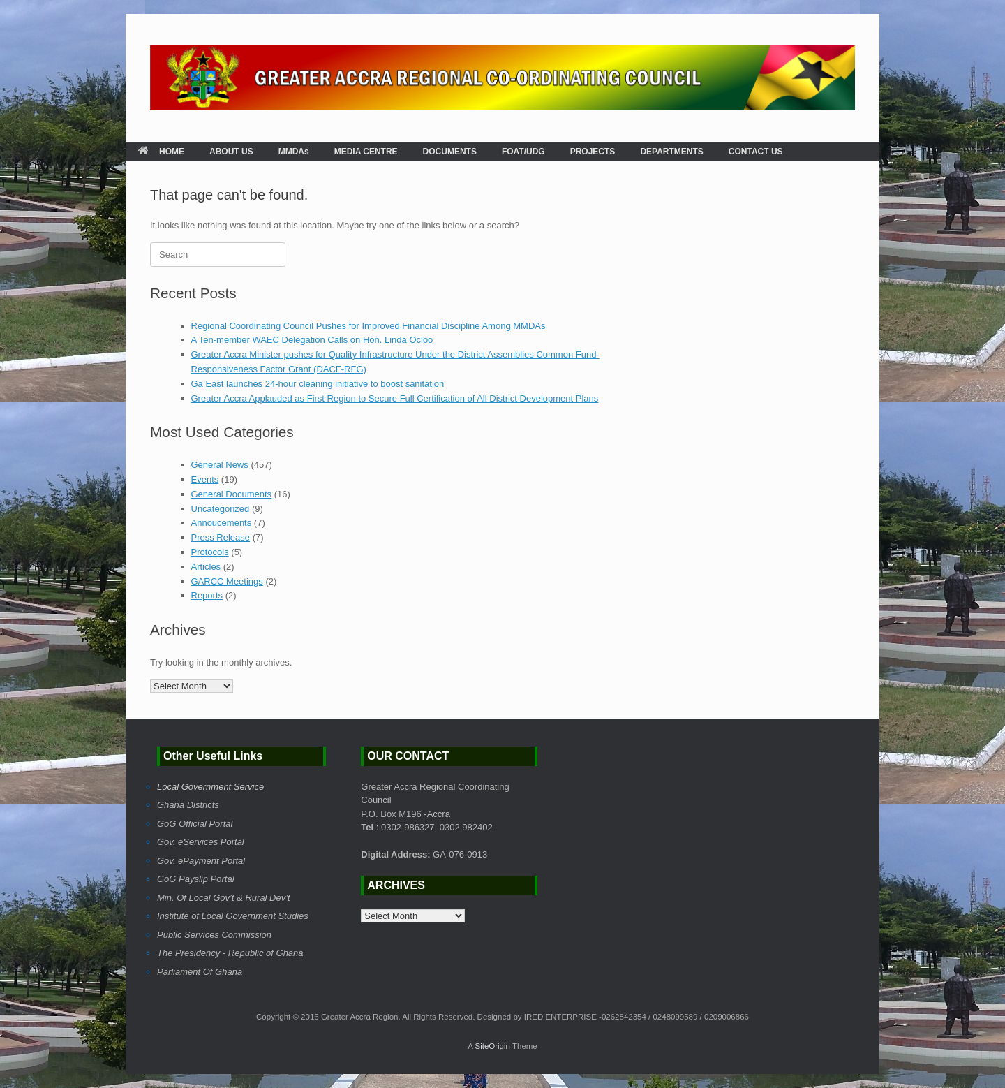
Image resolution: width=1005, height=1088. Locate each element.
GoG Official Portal (194, 823)
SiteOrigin (492, 1046)
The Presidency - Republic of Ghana (230, 953)
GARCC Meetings (227, 581)
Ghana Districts (188, 805)
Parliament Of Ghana (199, 971)
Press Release (221, 537)
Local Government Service (210, 786)
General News (219, 465)
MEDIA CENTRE (366, 151)
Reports (207, 595)
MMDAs (293, 151)
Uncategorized (220, 508)
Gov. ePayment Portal (201, 860)
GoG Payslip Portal (195, 879)
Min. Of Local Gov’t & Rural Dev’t (223, 897)
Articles (206, 566)
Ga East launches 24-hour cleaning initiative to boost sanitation (318, 383)
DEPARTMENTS (671, 151)
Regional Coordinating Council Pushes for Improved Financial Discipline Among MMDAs (368, 326)
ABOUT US (231, 151)
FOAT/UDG (523, 151)
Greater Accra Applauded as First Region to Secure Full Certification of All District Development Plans (395, 398)
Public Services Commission (214, 934)
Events (205, 479)
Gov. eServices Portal (200, 842)
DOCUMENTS (450, 151)
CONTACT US (756, 151)
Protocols (210, 552)
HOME (161, 151)
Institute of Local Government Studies (232, 916)
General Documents (231, 494)
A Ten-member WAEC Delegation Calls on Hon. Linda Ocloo (312, 340)
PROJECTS (593, 151)
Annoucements (221, 522)
